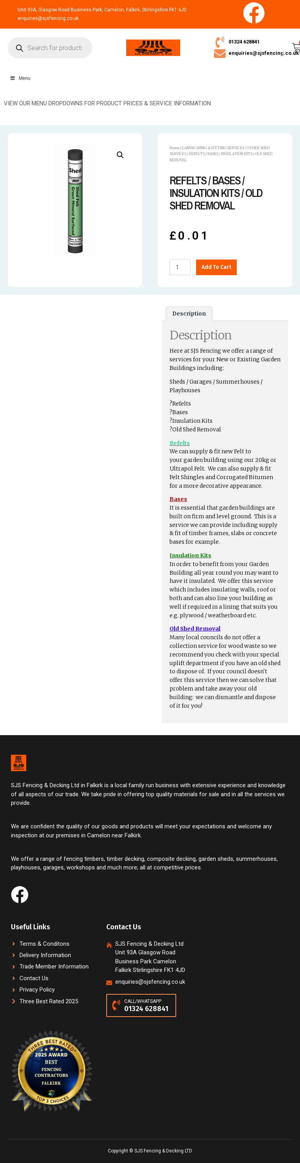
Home (174, 148)
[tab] (189, 314)
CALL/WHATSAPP (142, 1001)
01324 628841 (244, 42)
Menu (20, 78)
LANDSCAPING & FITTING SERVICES (213, 148)
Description (189, 314)
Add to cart (216, 267)
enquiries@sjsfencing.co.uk (264, 53)
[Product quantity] (180, 268)
